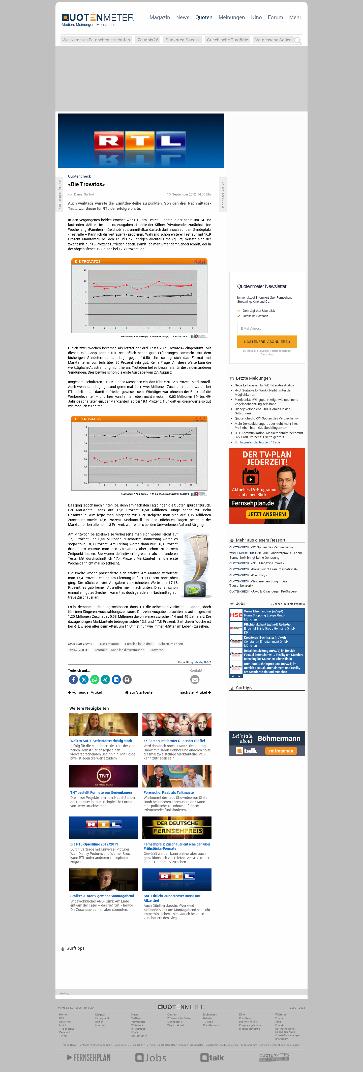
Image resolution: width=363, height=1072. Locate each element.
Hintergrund (102, 1018)
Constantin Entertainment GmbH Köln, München (265, 667)
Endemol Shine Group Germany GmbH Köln (262, 628)
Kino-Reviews (211, 1025)
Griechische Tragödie (227, 40)
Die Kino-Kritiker (248, 1021)
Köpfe (134, 1032)
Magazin (159, 17)
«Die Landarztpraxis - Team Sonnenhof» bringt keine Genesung (265, 555)
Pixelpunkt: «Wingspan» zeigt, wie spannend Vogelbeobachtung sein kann (266, 401)
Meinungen (232, 17)
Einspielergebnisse (250, 1025)
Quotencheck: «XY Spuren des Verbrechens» (266, 418)
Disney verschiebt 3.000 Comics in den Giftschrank (262, 411)
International (138, 1028)
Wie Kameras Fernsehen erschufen (96, 40)
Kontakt (279, 1025)
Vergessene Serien (273, 40)
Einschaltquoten (166, 1045)
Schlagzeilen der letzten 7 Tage (257, 442)
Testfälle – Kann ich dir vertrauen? (119, 650)
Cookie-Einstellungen (287, 1035)
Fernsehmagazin (101, 1045)
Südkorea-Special (183, 40)
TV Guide (182, 1045)
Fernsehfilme (212, 1045)
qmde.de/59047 (201, 662)
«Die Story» (248, 575)
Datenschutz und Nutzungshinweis (285, 1030)
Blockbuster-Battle (249, 1028)
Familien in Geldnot (139, 644)
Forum (275, 17)
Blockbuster (196, 1045)
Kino (256, 17)
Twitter (63, 1035)
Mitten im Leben (171, 644)
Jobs (278, 1021)
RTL (79, 650)
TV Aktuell (83, 1045)
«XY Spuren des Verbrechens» (261, 547)
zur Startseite (139, 692)
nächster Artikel (195, 692)
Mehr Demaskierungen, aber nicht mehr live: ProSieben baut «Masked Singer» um (266, 425)
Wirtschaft (137, 1025)
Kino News (70, 1045)
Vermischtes (138, 1021)
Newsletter (65, 1021)
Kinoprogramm (248, 1045)
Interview (100, 1025)
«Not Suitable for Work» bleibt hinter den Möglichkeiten (263, 392)
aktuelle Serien (229, 1045)
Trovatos (156, 650)
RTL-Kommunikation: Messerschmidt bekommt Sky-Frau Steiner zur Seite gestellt (269, 435)
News (183, 17)
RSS (61, 1018)
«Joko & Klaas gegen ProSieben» (263, 591)
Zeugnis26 (148, 40)
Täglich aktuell (176, 1025)
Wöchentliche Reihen (179, 1018)
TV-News (136, 1018)
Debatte (207, 1018)
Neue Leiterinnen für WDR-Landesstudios (264, 385)
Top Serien (293, 1045)
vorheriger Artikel (85, 692)
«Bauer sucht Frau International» (263, 569)
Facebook (65, 1032)
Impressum (281, 1038)
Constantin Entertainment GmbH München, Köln (266, 654)
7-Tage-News (66, 1028)
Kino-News (245, 1018)
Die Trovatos (109, 644)
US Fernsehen (135, 1045)
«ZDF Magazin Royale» (256, 563)
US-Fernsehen (139, 1035)
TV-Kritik (208, 1021)
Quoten (204, 17)
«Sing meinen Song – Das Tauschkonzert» (258, 583)
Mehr (295, 17)
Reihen (99, 1021)
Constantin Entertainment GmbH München (259, 641)
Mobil (62, 1025)
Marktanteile (174, 1021)
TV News (150, 1045)
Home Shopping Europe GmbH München (258, 615)
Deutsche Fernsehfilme (272, 1045)
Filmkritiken (119, 1045)
